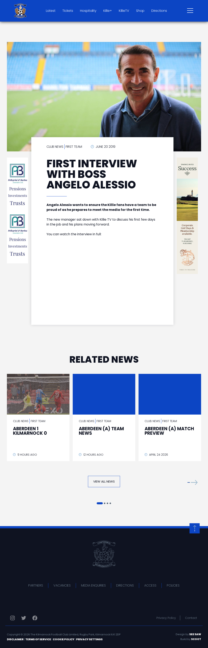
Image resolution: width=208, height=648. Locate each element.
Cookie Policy (63, 639)
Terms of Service (38, 639)
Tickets (67, 10)
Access (150, 585)
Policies (173, 585)
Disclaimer (15, 639)
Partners (35, 585)
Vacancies (62, 585)
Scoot (196, 639)
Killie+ (107, 10)
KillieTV (124, 10)
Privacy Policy (166, 618)
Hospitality (88, 10)
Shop (140, 10)
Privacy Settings (89, 639)
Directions (159, 10)
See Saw (195, 634)
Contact (191, 618)
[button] (192, 482)
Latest (50, 10)
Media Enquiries (93, 585)
